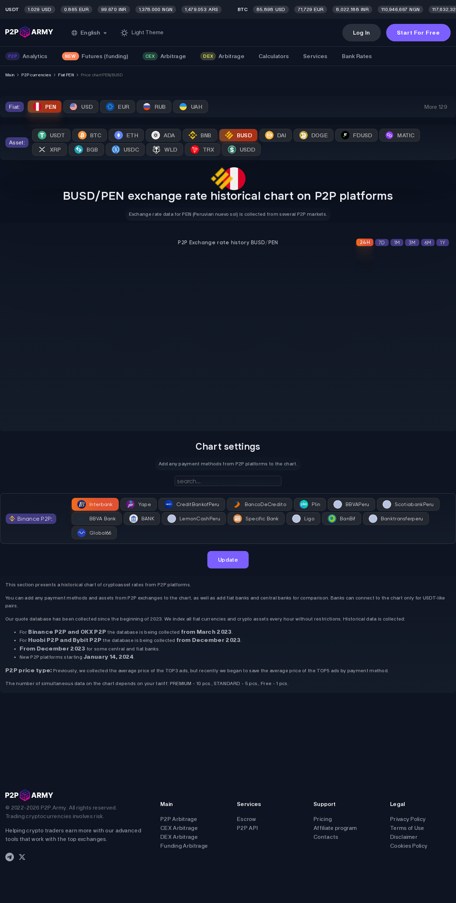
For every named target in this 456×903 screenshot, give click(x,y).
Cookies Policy (409, 845)
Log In (361, 32)
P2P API (247, 828)
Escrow (246, 819)
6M (428, 242)
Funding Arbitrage (184, 845)
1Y (442, 242)
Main (9, 74)
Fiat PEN (65, 74)
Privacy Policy (408, 819)
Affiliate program (335, 828)
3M (412, 242)
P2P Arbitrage (178, 819)
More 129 (435, 106)
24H (365, 242)
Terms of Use (407, 828)
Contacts (326, 836)
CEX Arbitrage (179, 828)
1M (397, 242)
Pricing (323, 819)
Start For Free (418, 32)
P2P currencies (36, 74)
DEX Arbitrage (179, 836)
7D (382, 242)
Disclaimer (404, 836)
